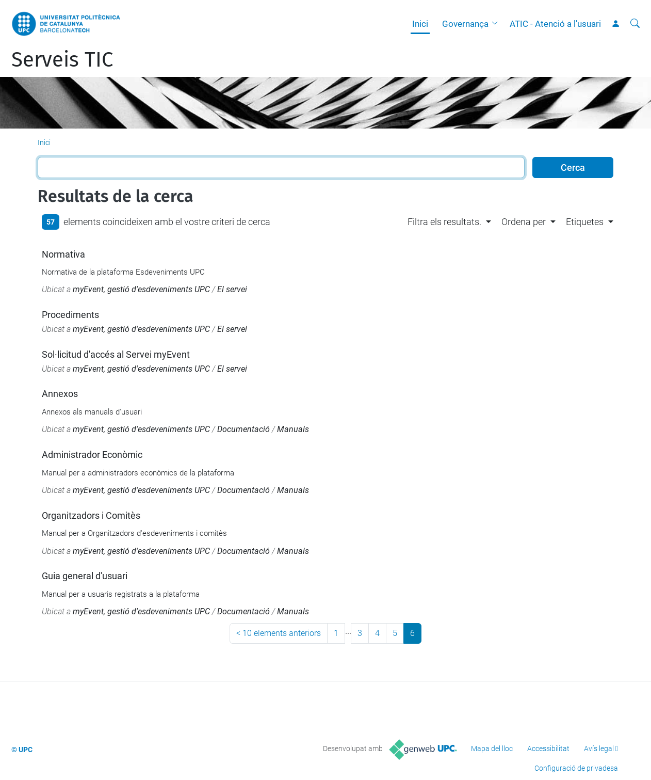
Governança (465, 24)
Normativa (63, 254)
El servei (232, 289)
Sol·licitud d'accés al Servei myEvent (116, 354)
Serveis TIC (62, 59)
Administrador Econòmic (92, 454)
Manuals (293, 429)
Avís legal (599, 748)
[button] (497, 23)
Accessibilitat (548, 748)
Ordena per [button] (523, 221)
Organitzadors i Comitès (91, 515)
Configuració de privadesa (576, 768)
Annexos (60, 393)
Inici (420, 24)
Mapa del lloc (492, 748)
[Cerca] (635, 23)
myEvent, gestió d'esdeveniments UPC (141, 289)
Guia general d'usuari (84, 575)
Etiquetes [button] (585, 221)
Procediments (70, 314)
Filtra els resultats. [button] (444, 221)
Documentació (243, 429)
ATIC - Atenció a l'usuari (555, 24)
